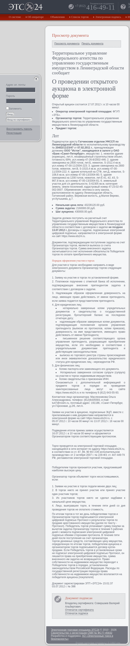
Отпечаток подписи (76, 613)
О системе (15, 16)
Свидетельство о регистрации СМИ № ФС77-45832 (81, 632)
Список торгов (80, 16)
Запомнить (14, 108)
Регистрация (13, 133)
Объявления (57, 16)
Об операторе (36, 16)
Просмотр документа (67, 43)
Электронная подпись (108, 16)
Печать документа (92, 43)
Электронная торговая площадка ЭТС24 (75, 629)
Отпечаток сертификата (79, 609)
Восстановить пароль (19, 128)
